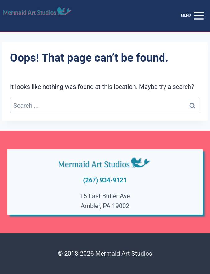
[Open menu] (193, 16)
